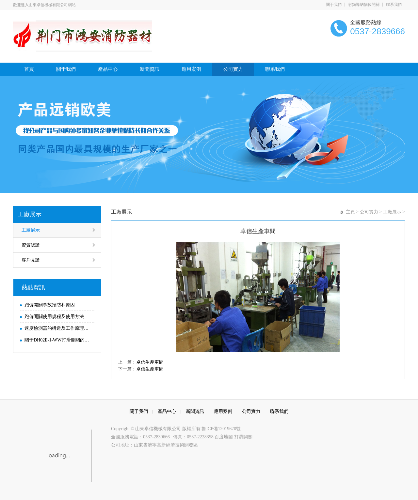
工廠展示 (29, 214)
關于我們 (334, 4)
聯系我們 (394, 4)
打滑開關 (243, 436)
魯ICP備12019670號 (221, 428)
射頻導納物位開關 (363, 4)
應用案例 (191, 69)
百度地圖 (224, 436)
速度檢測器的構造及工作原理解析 (57, 328)
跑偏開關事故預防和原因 (49, 304)
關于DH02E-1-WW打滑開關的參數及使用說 (57, 340)
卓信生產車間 (150, 362)
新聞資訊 (149, 69)
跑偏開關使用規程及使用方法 (54, 316)
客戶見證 (31, 260)
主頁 (350, 211)
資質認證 (31, 245)
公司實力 (233, 69)
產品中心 (108, 69)
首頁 (29, 69)
